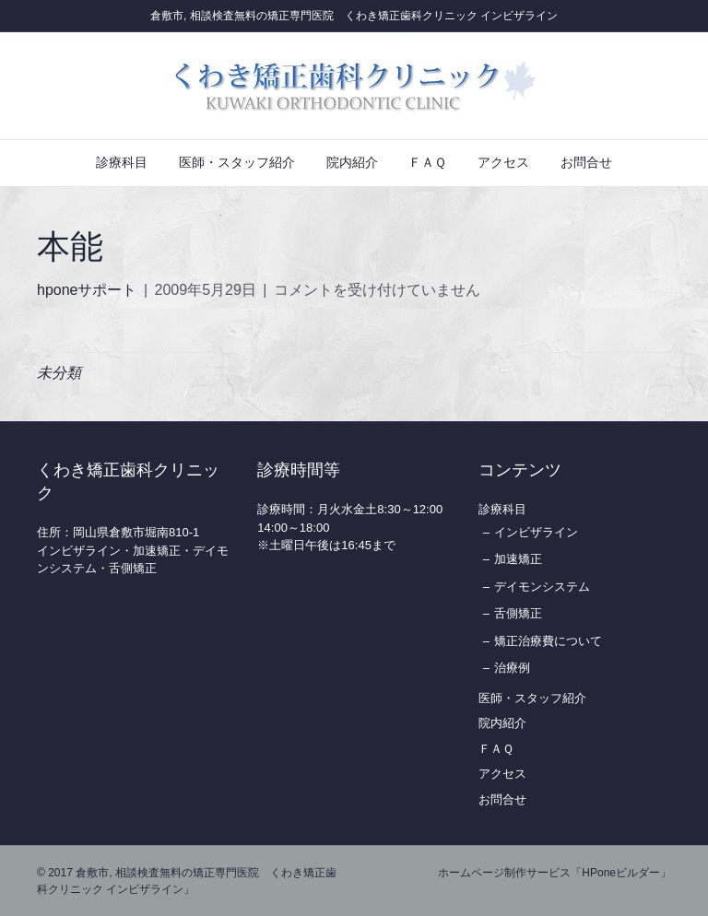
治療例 (512, 668)
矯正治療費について (548, 641)
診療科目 (122, 162)
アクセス (503, 162)
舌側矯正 (518, 613)
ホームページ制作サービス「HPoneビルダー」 (554, 872)
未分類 (59, 373)
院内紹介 (352, 162)
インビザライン (536, 532)
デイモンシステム (542, 586)
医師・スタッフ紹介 (237, 162)
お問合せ (586, 162)
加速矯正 (518, 559)
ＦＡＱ (427, 162)
